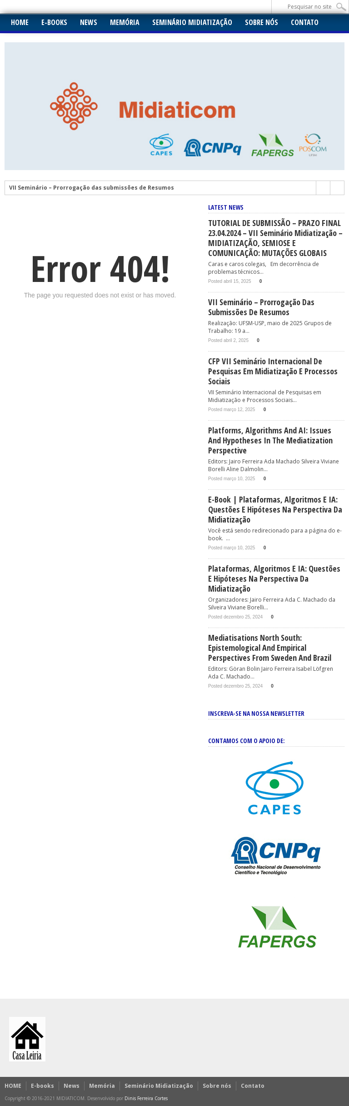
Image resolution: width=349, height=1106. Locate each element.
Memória (125, 22)
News (88, 22)
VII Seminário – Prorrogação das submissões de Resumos (91, 188)
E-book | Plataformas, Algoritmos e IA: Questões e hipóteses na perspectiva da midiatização (275, 509)
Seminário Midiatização (192, 22)
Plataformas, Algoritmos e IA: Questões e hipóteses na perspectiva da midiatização (274, 578)
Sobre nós (261, 22)
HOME (20, 22)
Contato (305, 22)
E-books (54, 22)
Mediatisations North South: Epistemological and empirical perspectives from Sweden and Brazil (269, 648)
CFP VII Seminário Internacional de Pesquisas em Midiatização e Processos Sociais (273, 371)
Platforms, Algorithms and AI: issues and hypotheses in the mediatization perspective (270, 440)
